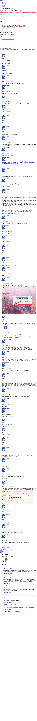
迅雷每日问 (4, 3)
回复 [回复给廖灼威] (8, 439)
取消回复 (10, 32)
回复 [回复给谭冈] (8, 226)
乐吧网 (5, 571)
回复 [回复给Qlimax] (8, 148)
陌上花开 (5, 595)
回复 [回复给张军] (8, 399)
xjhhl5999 (3, 32)
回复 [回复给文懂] (8, 158)
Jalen (5, 331)
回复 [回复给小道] (8, 268)
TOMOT (3, 81)
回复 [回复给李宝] (8, 525)
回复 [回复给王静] (8, 236)
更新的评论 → (12, 550)
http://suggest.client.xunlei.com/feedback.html (9, 244)
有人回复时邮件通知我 (5, 54)
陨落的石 (5, 580)
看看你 (3, 121)
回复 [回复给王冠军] (8, 96)
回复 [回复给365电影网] (8, 76)
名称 (1, 36)
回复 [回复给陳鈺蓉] (8, 352)
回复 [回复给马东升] (8, 363)
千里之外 (5, 576)
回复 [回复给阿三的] (8, 316)
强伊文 (17, 10)
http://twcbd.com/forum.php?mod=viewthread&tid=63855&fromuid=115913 (13, 168)
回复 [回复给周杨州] (8, 179)
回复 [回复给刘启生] (8, 106)
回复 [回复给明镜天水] (8, 216)
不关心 (6, 560)
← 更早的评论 (2, 550)
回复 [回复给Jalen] (10, 340)
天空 (5, 590)
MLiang (5, 605)
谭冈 (3, 221)
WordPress (17, 612)
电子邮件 (2, 38)
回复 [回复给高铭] (8, 66)
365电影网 (4, 71)
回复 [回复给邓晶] (8, 506)
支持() (3, 66)
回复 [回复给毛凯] (8, 459)
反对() (6, 66)
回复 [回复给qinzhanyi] (8, 548)
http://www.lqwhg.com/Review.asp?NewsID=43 (9, 189)
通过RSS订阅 (2, 5)
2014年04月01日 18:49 (4, 10)
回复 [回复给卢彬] (8, 481)
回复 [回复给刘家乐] (8, 469)
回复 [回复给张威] (8, 409)
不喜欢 (6, 561)
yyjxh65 (5, 568)
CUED (11, 614)
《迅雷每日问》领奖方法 (6, 8)
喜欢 (6, 559)
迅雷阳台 (1, 0)
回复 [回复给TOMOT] (8, 86)
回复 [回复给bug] (8, 247)
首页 (3, 2)
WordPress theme (4, 614)
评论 (20, 10)
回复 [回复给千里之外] (9, 327)
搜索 (9, 6)
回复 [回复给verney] (8, 278)
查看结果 (5, 562)
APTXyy (5, 586)
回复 (11, 574)
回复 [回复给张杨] (8, 137)
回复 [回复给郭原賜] (8, 419)
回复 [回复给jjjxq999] (8, 535)
